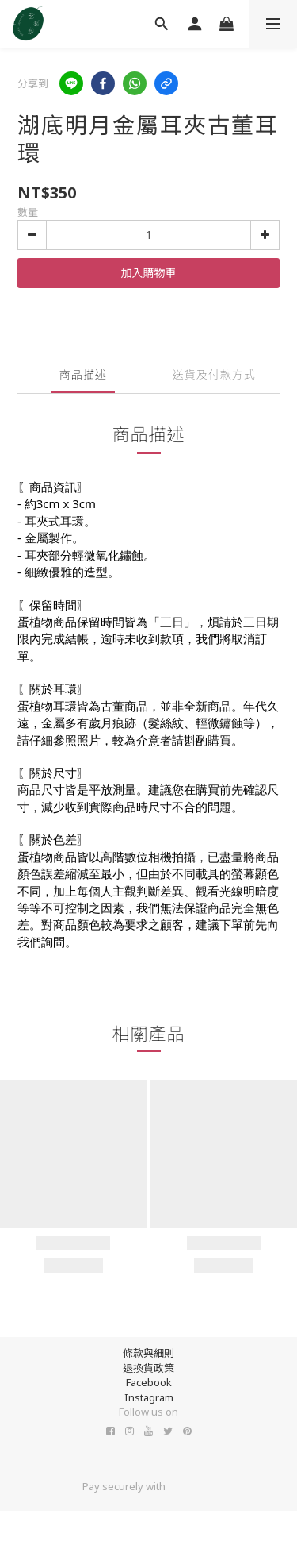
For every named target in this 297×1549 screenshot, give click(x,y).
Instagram (148, 1397)
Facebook (149, 1382)
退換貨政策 (148, 1368)
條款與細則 (148, 1353)
